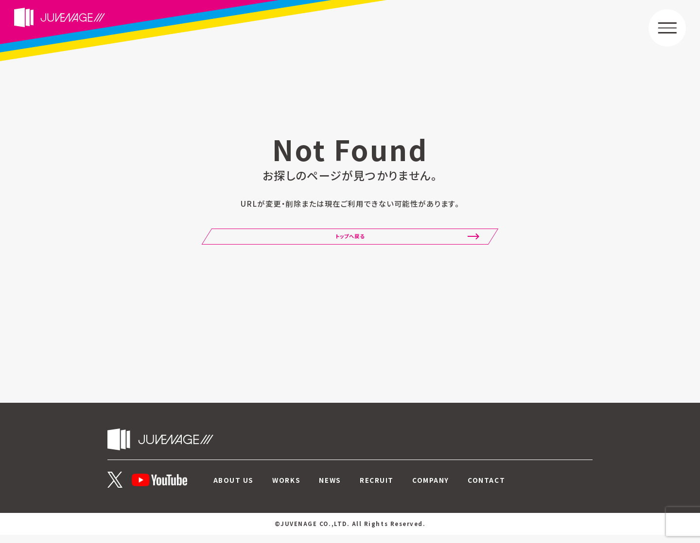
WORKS (286, 488)
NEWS (330, 488)
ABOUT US (233, 488)
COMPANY (430, 488)
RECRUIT (377, 488)
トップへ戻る (349, 241)
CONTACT (486, 488)
